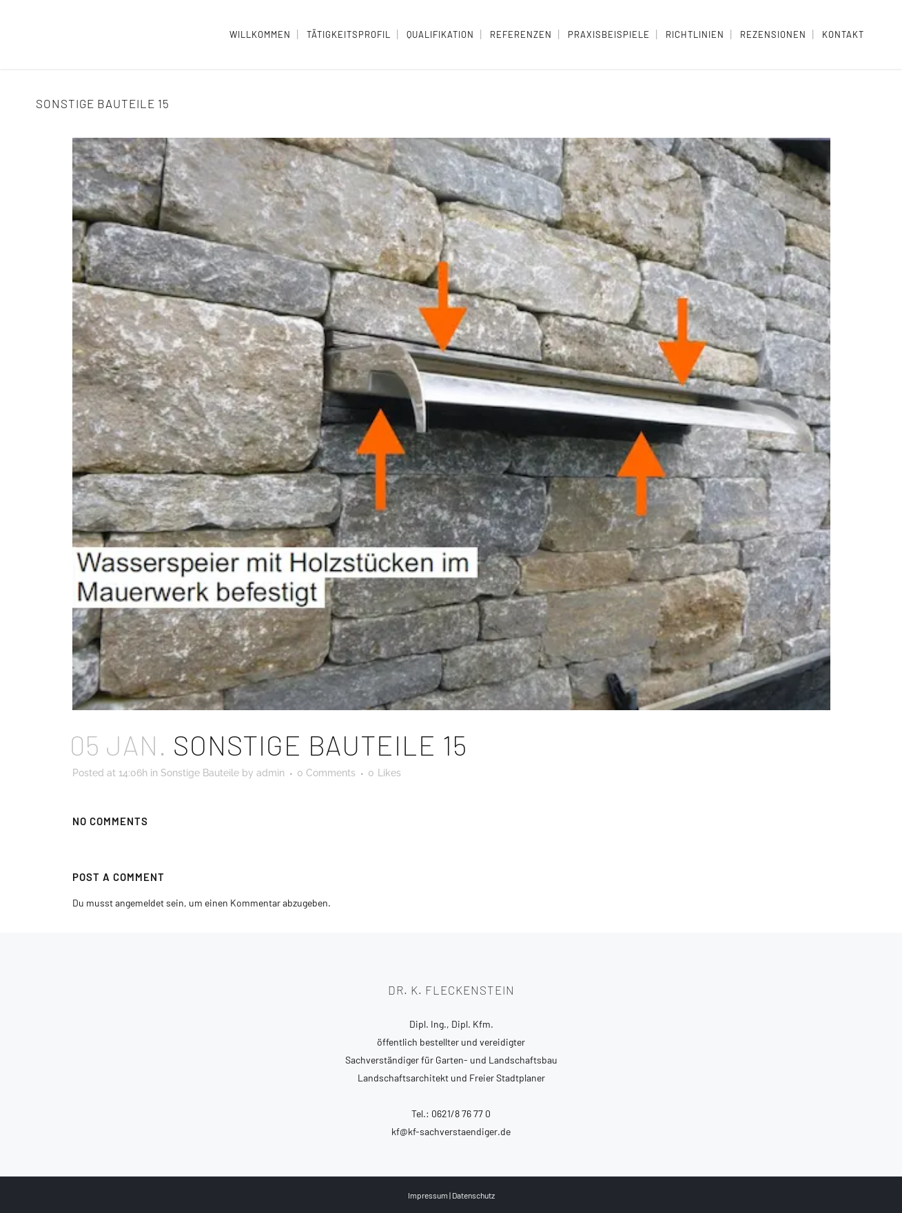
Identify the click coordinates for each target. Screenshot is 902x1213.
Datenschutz (473, 1195)
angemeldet (139, 903)
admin (270, 772)
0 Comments (326, 772)
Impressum (428, 1195)
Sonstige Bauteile (200, 772)
